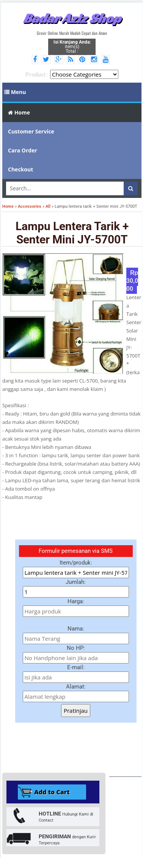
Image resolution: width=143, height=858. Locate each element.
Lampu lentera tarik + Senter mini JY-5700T (72, 233)
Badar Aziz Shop (72, 18)
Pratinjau (76, 710)
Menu (15, 92)
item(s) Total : (72, 46)
